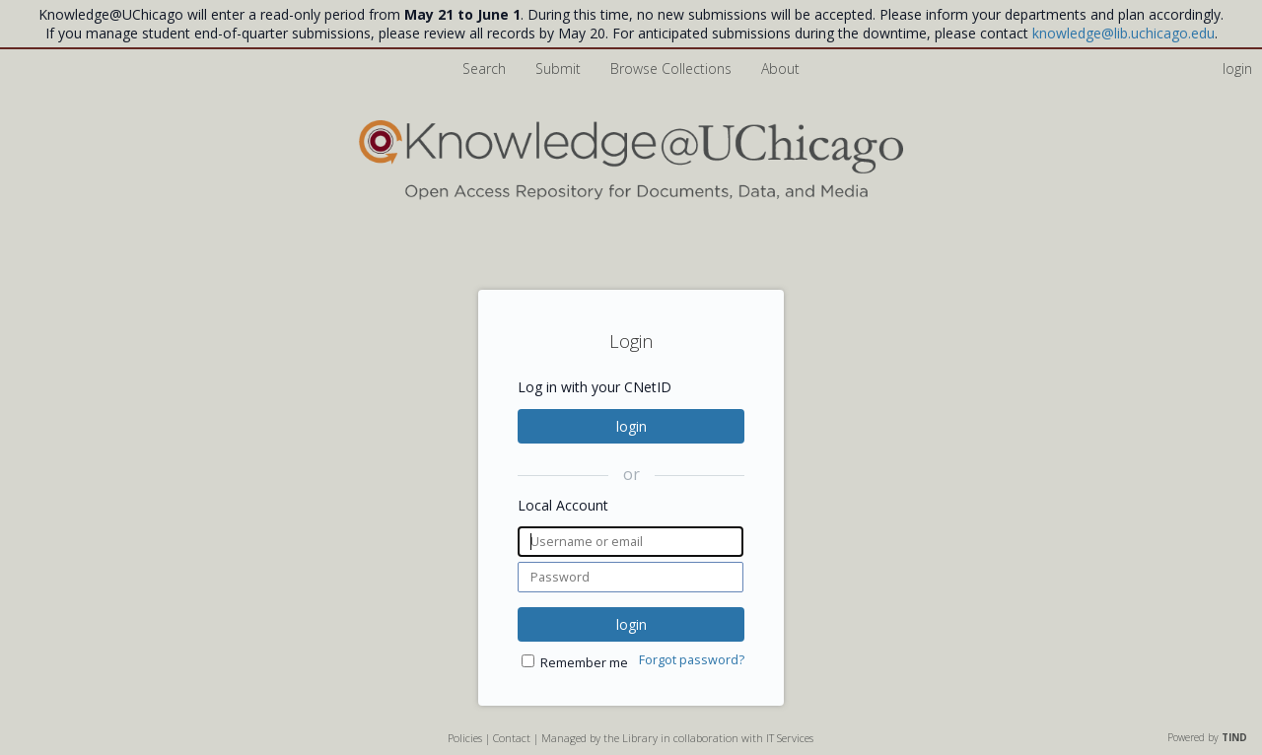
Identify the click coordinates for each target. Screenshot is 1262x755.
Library (640, 737)
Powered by (1207, 737)
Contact (511, 737)
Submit (560, 68)
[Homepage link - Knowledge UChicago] (631, 195)
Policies (465, 737)
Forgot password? (691, 660)
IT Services (789, 737)
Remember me (584, 662)
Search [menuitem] (484, 68)
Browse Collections (673, 68)
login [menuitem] (1237, 68)
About (780, 68)
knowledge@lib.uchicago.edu (1123, 33)
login (631, 426)
